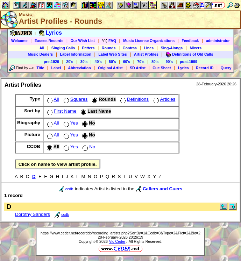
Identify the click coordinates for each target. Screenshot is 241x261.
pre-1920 (51, 61)
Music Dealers (40, 54)
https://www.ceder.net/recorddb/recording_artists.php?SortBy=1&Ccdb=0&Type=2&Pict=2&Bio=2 (120, 233)
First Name (61, 111)
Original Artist (110, 68)
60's (126, 61)
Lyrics (183, 68)
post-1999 (188, 61)
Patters (88, 48)
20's (69, 61)
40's (97, 61)
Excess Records (49, 40)
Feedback (190, 40)
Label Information (75, 54)
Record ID (204, 68)
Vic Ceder (117, 241)
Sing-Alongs (172, 48)
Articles (164, 99)
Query (226, 68)
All (42, 48)
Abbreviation (79, 68)
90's (169, 61)
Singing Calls (63, 48)
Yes (70, 123)
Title (40, 68)
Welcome (19, 40)
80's (154, 61)
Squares (75, 99)
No (88, 146)
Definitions (134, 99)
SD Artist (138, 68)
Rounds (109, 48)
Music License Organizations (149, 40)
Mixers (195, 48)
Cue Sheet (162, 68)
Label (56, 68)
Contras (130, 48)
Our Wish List (83, 40)
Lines (149, 48)
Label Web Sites (112, 54)
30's (83, 61)
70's (140, 61)
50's (112, 61)
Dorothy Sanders (32, 214)
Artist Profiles (146, 54)
